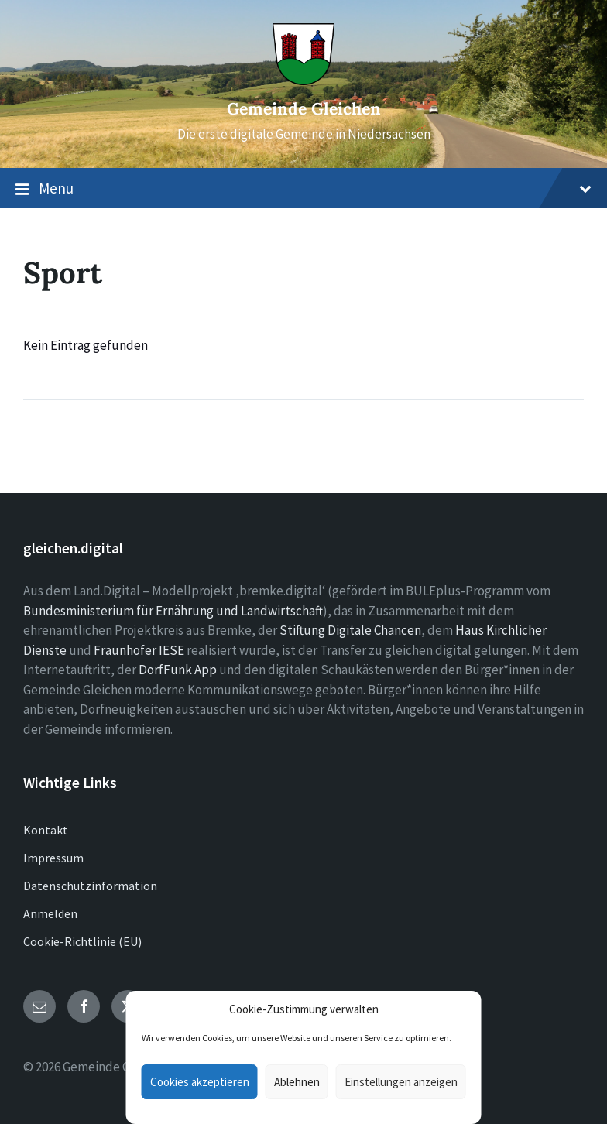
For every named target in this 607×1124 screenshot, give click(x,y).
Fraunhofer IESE (139, 650)
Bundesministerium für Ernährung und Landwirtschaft (173, 610)
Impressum (53, 857)
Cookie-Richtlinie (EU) (82, 941)
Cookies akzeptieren (199, 1081)
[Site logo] (303, 80)
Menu (303, 189)
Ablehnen (297, 1081)
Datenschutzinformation (90, 885)
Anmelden (50, 913)
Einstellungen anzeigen (401, 1081)
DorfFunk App (178, 669)
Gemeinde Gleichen (304, 108)
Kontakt (45, 830)
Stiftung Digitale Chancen (350, 630)
